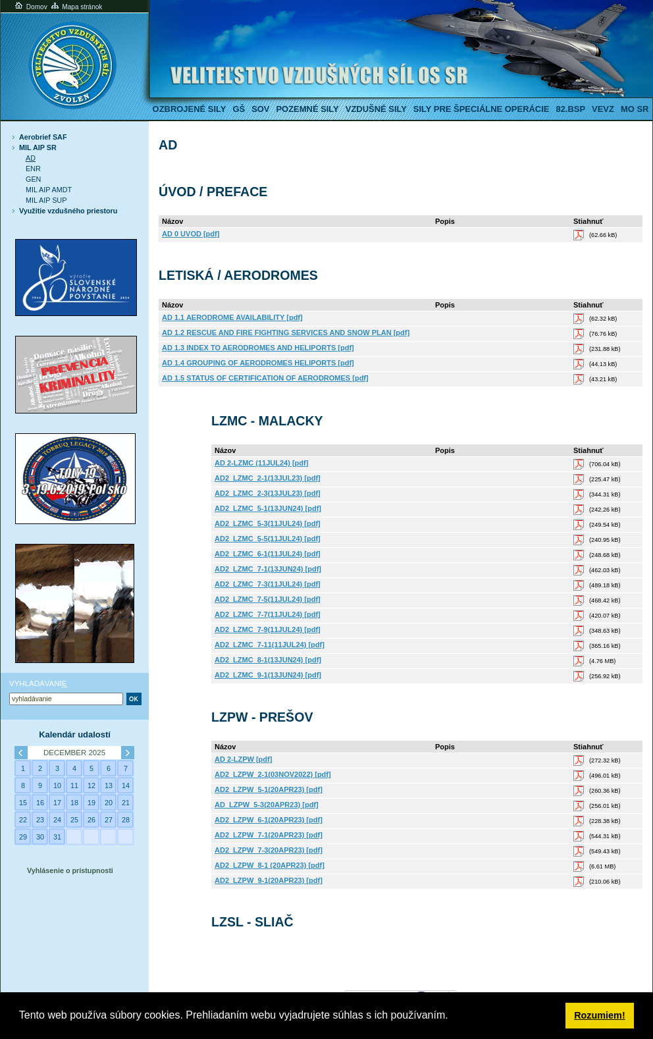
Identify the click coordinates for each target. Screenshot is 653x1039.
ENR (33, 169)
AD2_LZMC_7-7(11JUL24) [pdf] (268, 614)
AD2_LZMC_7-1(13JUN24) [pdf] (268, 569)
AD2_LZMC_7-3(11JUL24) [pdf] (268, 584)
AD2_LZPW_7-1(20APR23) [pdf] (269, 835)
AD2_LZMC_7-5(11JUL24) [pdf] (268, 599)
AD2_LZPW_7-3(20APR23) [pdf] (269, 850)
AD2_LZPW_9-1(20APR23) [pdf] (269, 880)
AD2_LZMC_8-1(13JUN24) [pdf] (268, 660)
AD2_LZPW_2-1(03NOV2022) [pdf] (273, 774)
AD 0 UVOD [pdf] (190, 234)
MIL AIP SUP (46, 200)
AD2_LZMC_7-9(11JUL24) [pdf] (268, 629)
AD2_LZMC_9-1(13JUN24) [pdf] (268, 675)
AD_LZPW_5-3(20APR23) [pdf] (267, 805)
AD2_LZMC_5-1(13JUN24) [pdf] (268, 508)
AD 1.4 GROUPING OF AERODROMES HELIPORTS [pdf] (258, 363)
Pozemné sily (307, 109)
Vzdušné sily (376, 109)
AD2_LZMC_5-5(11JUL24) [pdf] (268, 539)
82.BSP (570, 109)
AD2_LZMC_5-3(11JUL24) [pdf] (268, 523)
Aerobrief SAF (42, 137)
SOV (260, 109)
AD (31, 158)
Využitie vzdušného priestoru (68, 211)
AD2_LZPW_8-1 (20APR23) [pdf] (270, 865)
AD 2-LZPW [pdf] (243, 759)
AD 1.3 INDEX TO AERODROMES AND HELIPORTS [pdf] (258, 348)
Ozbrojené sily (189, 109)
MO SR (634, 109)
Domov (30, 7)
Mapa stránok (76, 7)
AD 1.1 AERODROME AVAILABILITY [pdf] (232, 317)
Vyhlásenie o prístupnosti (70, 870)
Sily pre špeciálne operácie (481, 109)
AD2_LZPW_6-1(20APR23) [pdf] (269, 820)
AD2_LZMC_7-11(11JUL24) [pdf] (270, 645)
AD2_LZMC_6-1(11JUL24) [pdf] (268, 554)
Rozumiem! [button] (599, 1015)
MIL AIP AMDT (49, 190)
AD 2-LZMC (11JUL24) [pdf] (261, 463)
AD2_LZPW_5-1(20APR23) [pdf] (269, 789)
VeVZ (603, 109)
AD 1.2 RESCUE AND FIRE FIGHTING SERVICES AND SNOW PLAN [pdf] (285, 332)
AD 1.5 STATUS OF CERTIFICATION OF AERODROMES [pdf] (265, 378)
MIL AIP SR (38, 147)
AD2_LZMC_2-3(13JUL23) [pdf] (268, 493)
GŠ (238, 109)
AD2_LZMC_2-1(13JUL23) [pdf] (268, 478)
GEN (33, 179)
